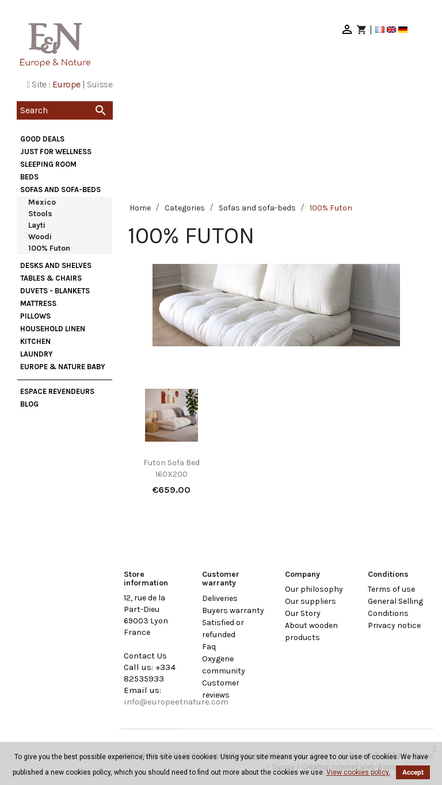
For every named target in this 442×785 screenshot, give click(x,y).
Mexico (42, 202)
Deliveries (220, 598)
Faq (209, 647)
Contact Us (145, 655)
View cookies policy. (358, 772)
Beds (29, 177)
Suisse (99, 84)
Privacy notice (394, 625)
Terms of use (391, 589)
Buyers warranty (233, 610)
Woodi (40, 236)
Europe (66, 84)
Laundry (36, 354)
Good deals (42, 139)
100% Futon (49, 248)
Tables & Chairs (51, 278)
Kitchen (35, 341)
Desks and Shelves (56, 265)
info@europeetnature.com (176, 701)
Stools (40, 213)
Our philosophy (314, 589)
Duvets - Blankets (55, 290)
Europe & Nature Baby (62, 366)
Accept (413, 772)
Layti (36, 225)
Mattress (38, 303)
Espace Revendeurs (57, 391)
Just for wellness (56, 151)
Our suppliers (310, 601)
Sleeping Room (48, 164)
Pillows (35, 316)
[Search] (64, 110)
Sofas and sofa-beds (60, 189)
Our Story (303, 613)
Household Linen (52, 328)
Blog (29, 404)
